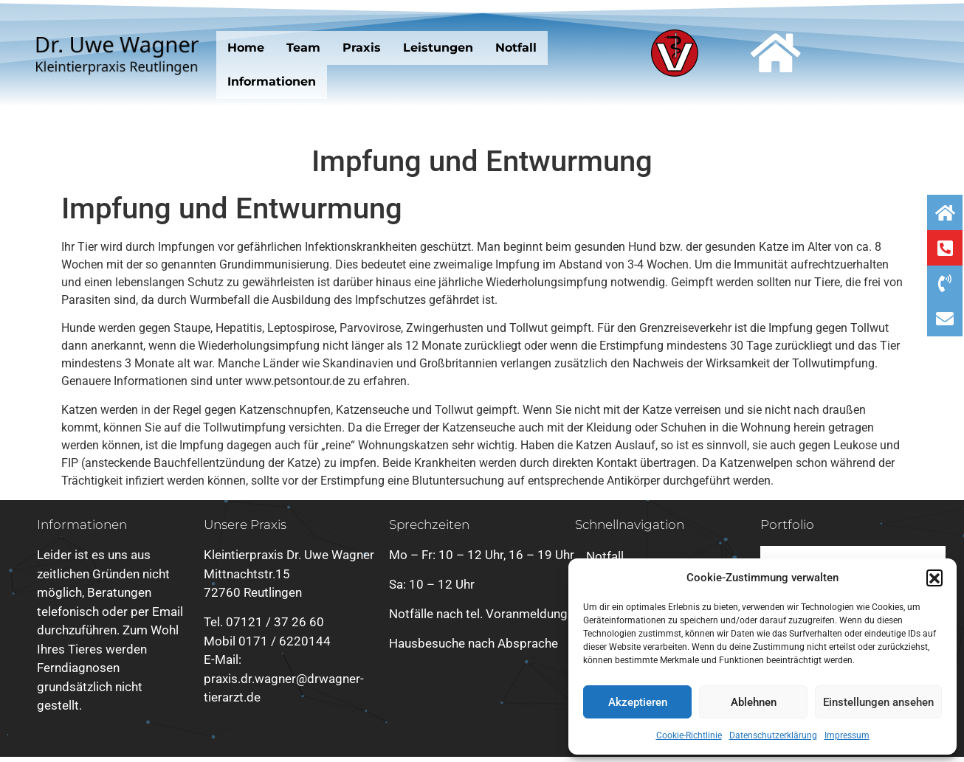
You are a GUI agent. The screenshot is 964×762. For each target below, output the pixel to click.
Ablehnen (754, 702)
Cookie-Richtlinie (689, 735)
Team (303, 48)
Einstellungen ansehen (878, 702)
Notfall (516, 48)
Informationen (271, 82)
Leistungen (438, 48)
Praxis (361, 48)
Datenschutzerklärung (773, 735)
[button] (934, 577)
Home (245, 48)
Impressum (847, 735)
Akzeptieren (637, 702)
